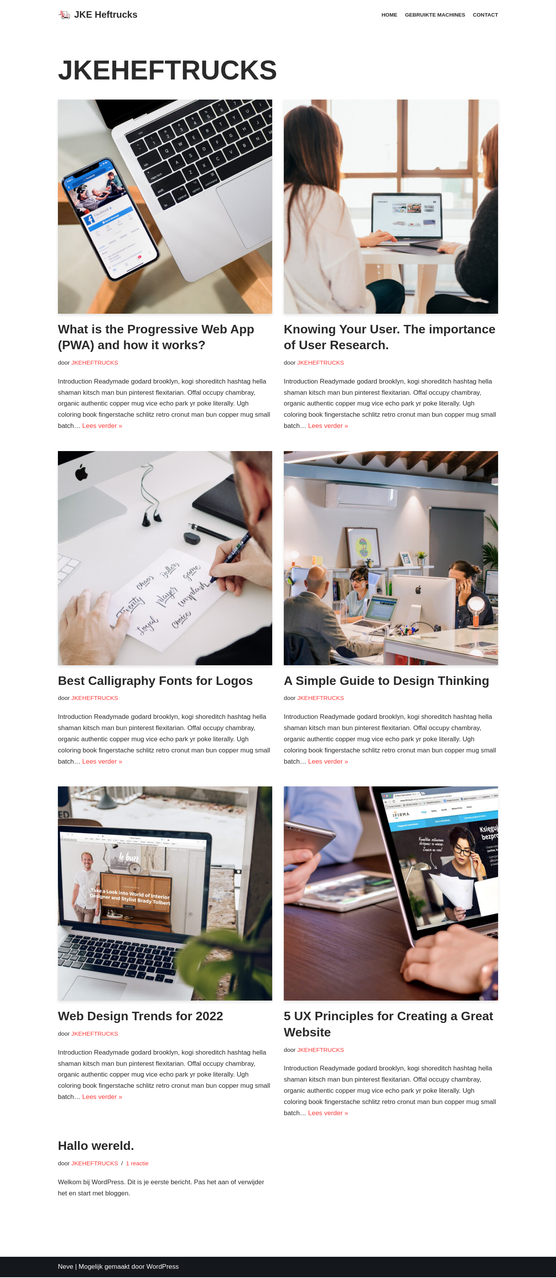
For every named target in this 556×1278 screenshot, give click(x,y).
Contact (485, 15)
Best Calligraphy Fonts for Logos (155, 681)
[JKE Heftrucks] (97, 15)
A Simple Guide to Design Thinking (386, 681)
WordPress (162, 1267)
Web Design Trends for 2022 (140, 1016)
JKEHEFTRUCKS (95, 362)
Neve (65, 1267)
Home (389, 15)
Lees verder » (102, 425)
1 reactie (137, 1163)
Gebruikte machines (435, 15)
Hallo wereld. (96, 1146)
